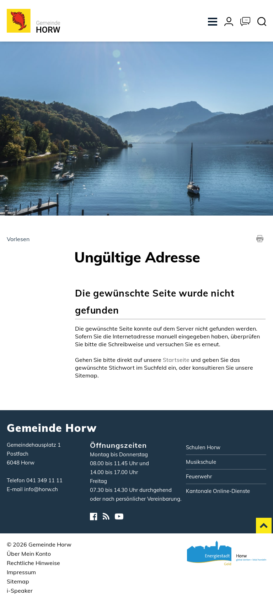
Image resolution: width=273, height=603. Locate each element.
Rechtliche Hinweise (33, 562)
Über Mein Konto (29, 553)
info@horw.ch (41, 489)
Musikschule (201, 461)
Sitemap (18, 581)
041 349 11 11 (44, 480)
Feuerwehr (199, 476)
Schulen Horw (203, 447)
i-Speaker (20, 590)
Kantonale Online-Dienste (218, 491)
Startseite (176, 359)
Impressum (21, 572)
